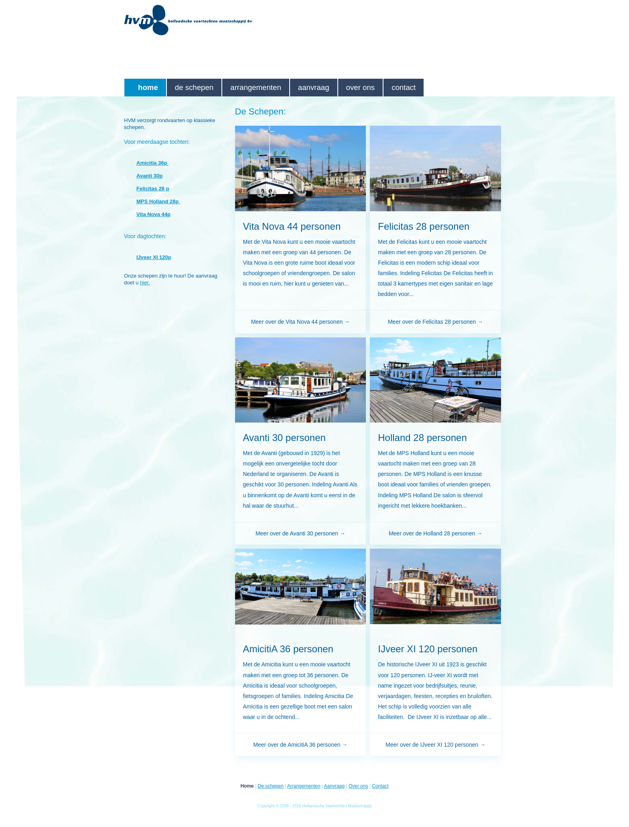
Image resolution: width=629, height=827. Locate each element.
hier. (145, 283)
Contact (404, 87)
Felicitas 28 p (152, 189)
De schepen (194, 87)
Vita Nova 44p (153, 214)
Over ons (360, 87)
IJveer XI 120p (153, 257)
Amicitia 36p (152, 163)
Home (148, 87)
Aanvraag (313, 87)
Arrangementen (255, 87)
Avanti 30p (149, 176)
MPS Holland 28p (158, 201)
